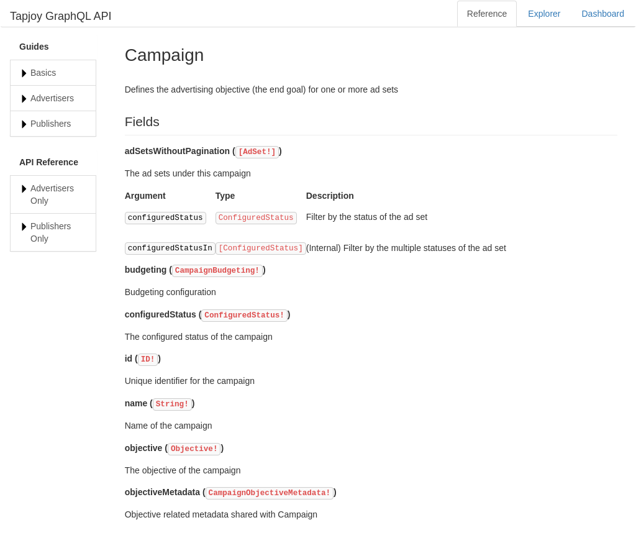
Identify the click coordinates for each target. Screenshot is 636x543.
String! (172, 404)
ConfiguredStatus (256, 218)
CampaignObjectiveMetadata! (270, 493)
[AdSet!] (257, 152)
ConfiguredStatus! (244, 315)
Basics (43, 73)
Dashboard (603, 14)
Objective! (194, 449)
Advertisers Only (52, 194)
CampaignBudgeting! (217, 271)
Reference (487, 14)
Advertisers (52, 98)
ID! (148, 359)
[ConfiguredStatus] (261, 248)
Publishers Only (50, 232)
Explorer (544, 14)
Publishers (50, 124)
